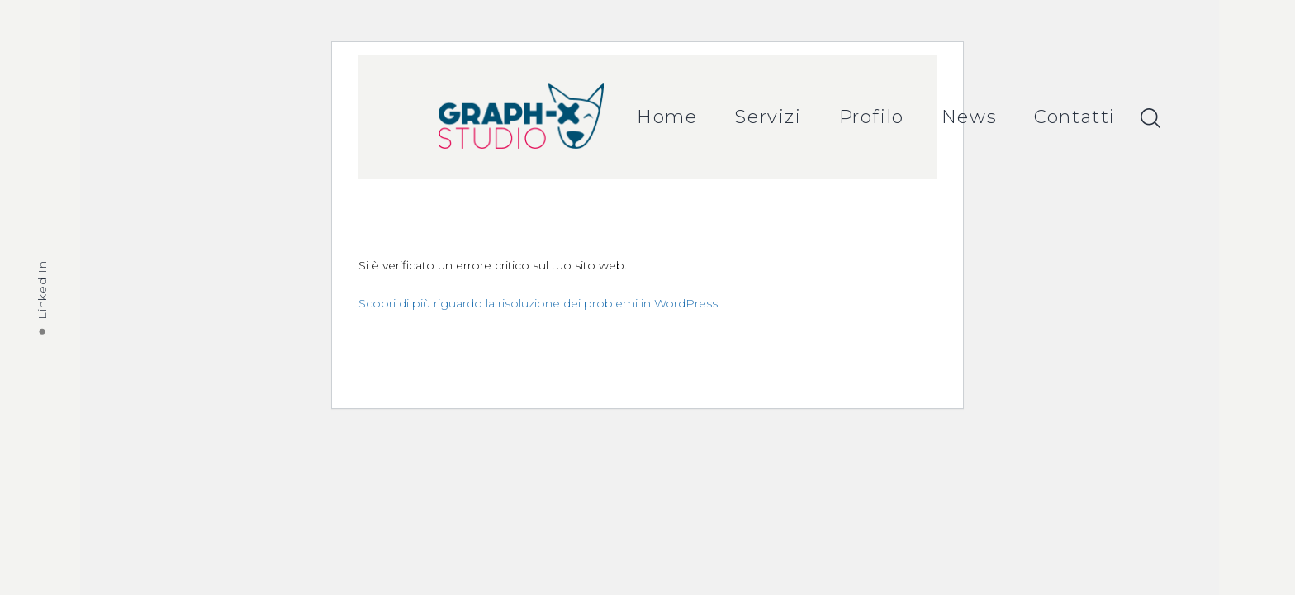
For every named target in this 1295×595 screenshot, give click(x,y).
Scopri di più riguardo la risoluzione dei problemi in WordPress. (539, 303)
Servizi (767, 117)
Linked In (42, 289)
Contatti (1075, 117)
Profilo (871, 117)
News (969, 117)
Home (667, 117)
